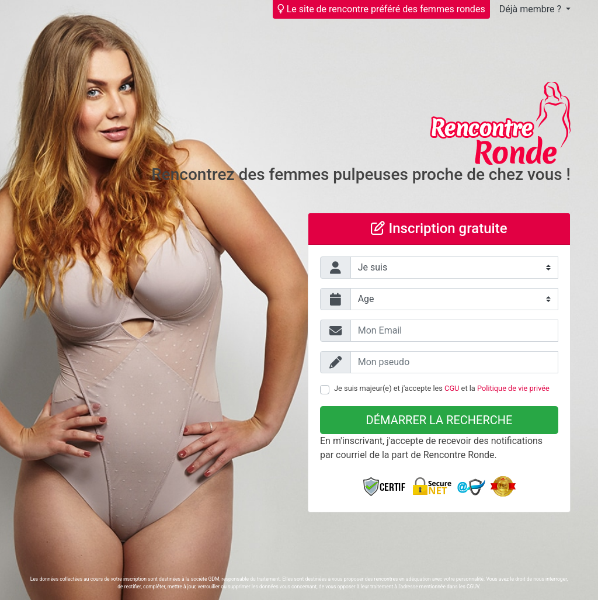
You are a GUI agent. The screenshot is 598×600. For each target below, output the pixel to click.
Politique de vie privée (513, 388)
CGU (451, 388)
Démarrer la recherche (439, 420)
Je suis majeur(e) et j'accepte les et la (442, 388)
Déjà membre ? (531, 9)
